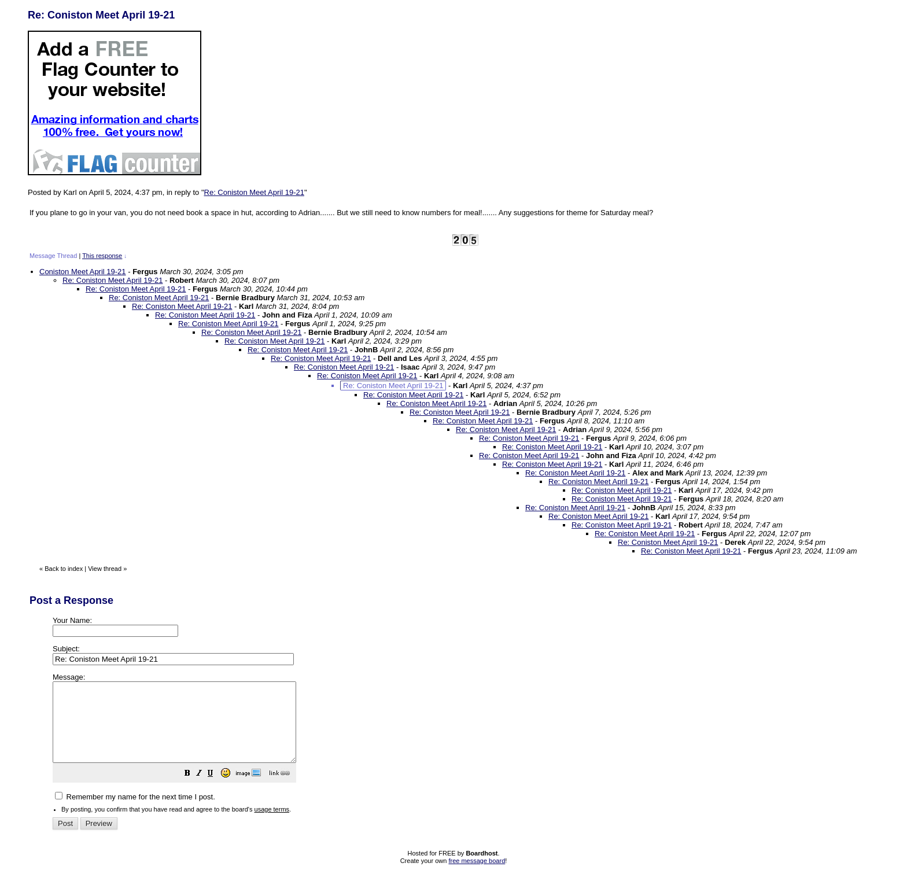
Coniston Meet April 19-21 (82, 271)
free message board (476, 876)
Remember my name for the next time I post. (135, 812)
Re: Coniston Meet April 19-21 (254, 192)
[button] (216, 790)
